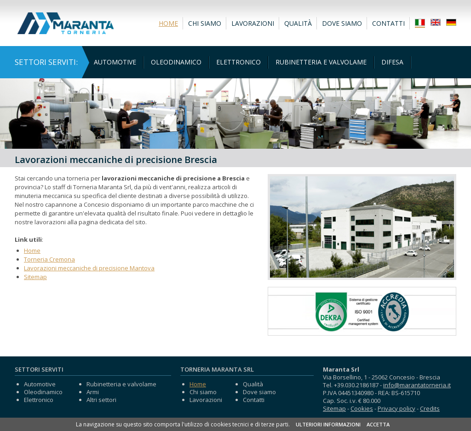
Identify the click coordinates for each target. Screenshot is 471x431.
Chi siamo (204, 23)
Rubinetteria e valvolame (321, 62)
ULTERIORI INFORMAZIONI (328, 424)
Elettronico (238, 62)
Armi (92, 392)
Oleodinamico (176, 62)
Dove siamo (342, 23)
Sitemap (35, 277)
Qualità (298, 23)
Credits (430, 408)
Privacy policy (396, 408)
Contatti (388, 23)
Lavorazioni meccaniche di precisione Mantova (89, 268)
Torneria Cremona (49, 259)
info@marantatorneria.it (417, 385)
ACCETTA (378, 424)
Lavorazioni (252, 23)
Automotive (115, 62)
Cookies (361, 408)
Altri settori (101, 400)
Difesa (392, 62)
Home (168, 23)
